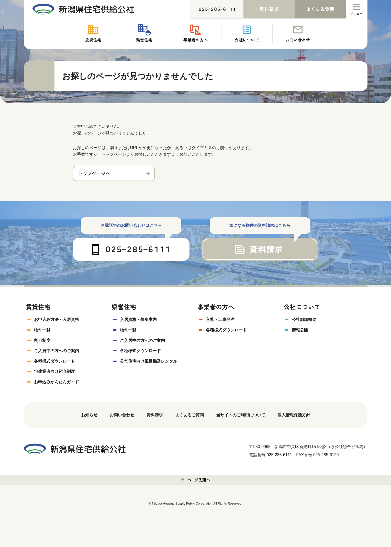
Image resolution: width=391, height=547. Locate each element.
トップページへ (94, 173)
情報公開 (300, 330)
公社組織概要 (304, 319)
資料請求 (155, 415)
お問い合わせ (122, 415)
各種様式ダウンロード (54, 361)
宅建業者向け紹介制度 (54, 371)
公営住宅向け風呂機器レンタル (148, 361)
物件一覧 (42, 330)
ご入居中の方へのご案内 (56, 351)
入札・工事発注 (220, 319)
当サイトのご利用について (240, 415)
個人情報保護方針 (293, 415)
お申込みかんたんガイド (56, 382)
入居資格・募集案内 (138, 319)
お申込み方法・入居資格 (56, 319)
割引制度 (42, 340)
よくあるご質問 (189, 415)
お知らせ (89, 415)
